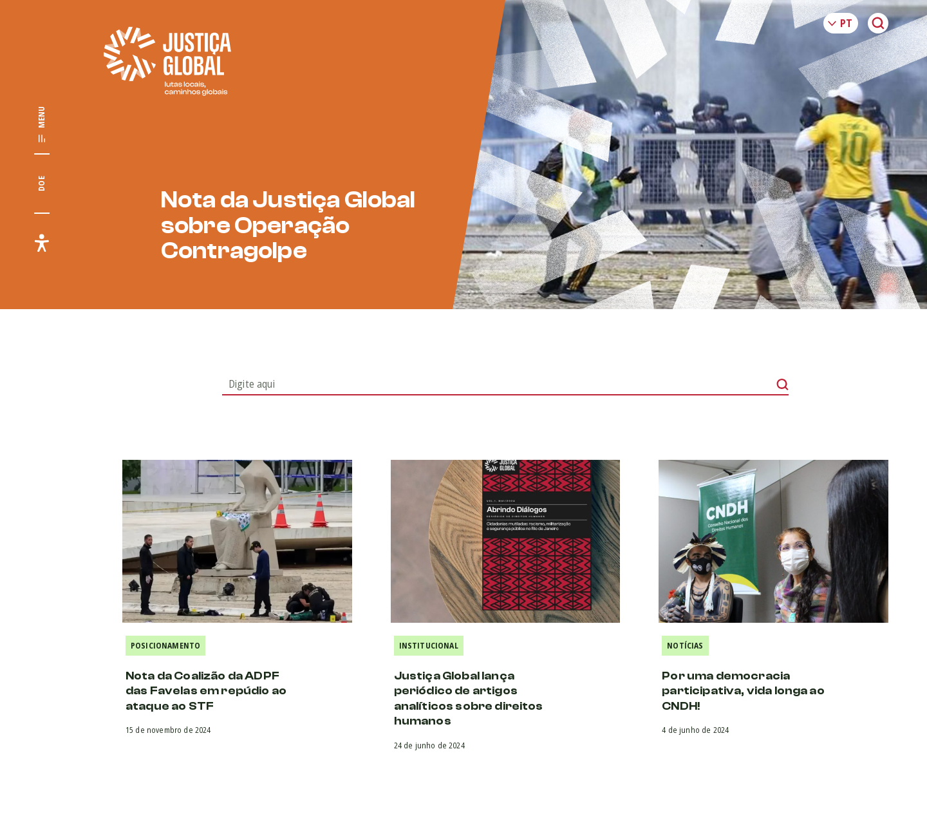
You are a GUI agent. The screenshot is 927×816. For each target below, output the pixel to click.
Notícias (685, 645)
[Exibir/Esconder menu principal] (42, 125)
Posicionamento (165, 645)
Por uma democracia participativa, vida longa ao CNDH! (743, 691)
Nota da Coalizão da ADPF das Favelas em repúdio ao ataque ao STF (206, 691)
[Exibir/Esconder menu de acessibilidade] (42, 242)
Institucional (428, 645)
